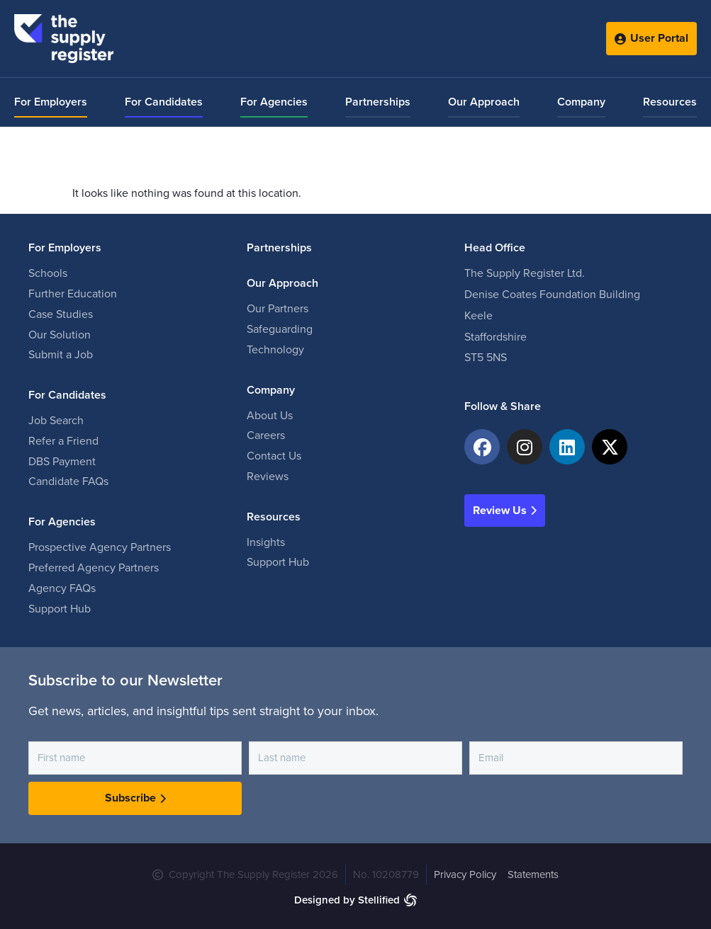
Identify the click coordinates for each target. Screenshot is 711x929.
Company (581, 102)
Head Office (494, 248)
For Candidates (164, 102)
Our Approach (484, 102)
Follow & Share (502, 406)
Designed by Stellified (347, 900)
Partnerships (377, 102)
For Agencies (274, 102)
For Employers (50, 102)
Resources (670, 102)
